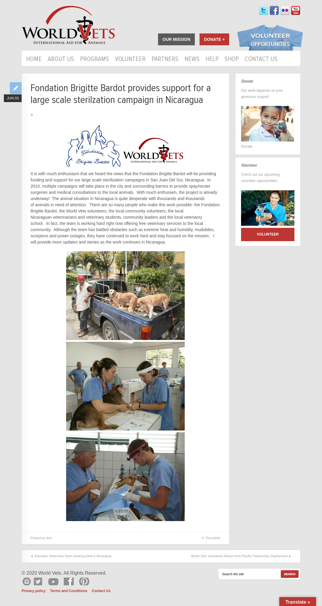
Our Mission (176, 39)
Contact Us (261, 59)
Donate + (214, 39)
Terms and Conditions (68, 591)
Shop (231, 59)
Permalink (213, 538)
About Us (61, 59)
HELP (212, 59)
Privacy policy (34, 591)
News (192, 59)
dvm (49, 538)
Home (34, 59)
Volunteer (130, 59)
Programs (94, 59)
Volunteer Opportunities (270, 38)
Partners (165, 59)
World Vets (68, 25)
